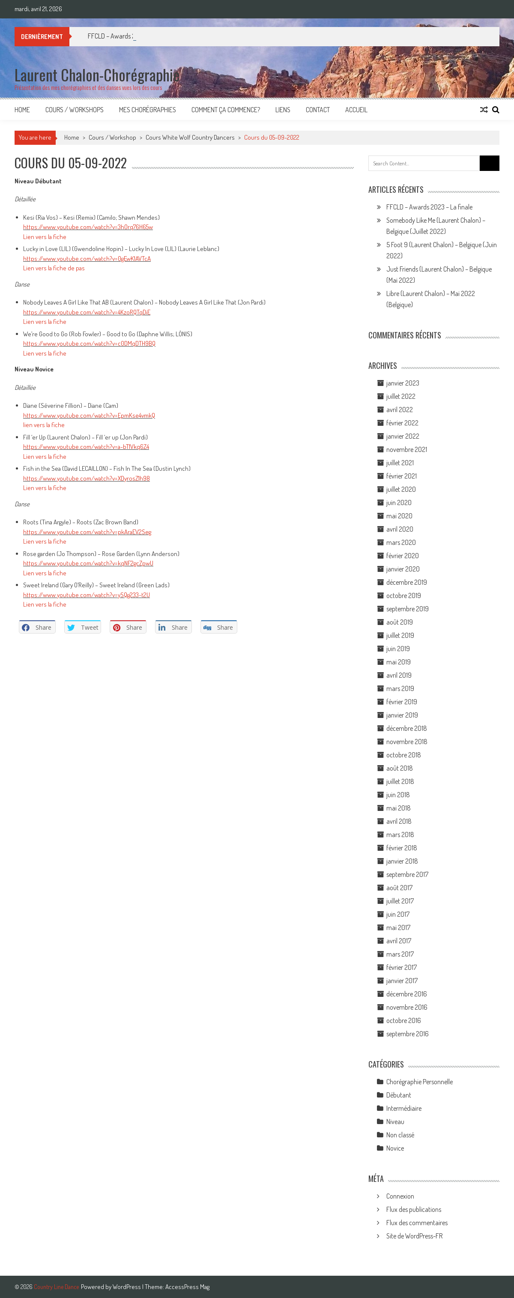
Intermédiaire (403, 1108)
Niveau (395, 1121)
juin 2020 (399, 502)
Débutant (398, 1095)
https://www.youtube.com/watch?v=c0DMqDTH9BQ (89, 343)
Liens (282, 109)
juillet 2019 (400, 635)
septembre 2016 (407, 1033)
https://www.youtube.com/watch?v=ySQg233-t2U (86, 595)
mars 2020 (401, 542)
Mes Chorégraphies (147, 109)
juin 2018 (398, 794)
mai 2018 (398, 808)
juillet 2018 (400, 781)
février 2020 (402, 555)
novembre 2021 (406, 449)
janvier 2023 (402, 383)
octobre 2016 (403, 1020)
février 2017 (401, 967)
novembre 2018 (406, 741)
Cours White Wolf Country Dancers (190, 137)
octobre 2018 (403, 755)
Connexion (400, 1196)
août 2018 (399, 768)
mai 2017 (398, 927)
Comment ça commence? (225, 109)
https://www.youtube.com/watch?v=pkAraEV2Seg (87, 532)
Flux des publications (413, 1209)
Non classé (400, 1135)
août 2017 (399, 887)
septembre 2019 (407, 608)
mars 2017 (400, 954)
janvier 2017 (402, 980)
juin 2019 (398, 648)
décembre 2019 (406, 582)
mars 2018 (400, 834)
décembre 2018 (406, 728)
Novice (395, 1148)
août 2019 (399, 622)
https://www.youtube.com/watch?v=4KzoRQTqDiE (86, 312)
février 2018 (401, 847)
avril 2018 (399, 821)
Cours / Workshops (74, 109)
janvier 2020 (403, 569)
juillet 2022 (400, 396)
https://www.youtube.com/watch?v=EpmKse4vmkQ (89, 415)
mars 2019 (400, 688)
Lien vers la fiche (44, 237)
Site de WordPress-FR (414, 1236)
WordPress (127, 1287)
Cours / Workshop (112, 137)
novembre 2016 (406, 1007)
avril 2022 (399, 409)
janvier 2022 (402, 436)
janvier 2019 (402, 715)
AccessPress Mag (187, 1287)
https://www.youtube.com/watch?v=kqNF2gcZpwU (88, 563)
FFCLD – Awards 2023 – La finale (429, 207)
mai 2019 (398, 662)
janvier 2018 (402, 861)
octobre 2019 (403, 595)
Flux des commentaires (417, 1222)
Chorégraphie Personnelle (419, 1081)
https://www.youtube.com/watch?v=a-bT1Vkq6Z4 (86, 447)
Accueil (356, 109)
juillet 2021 (400, 462)
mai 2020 (399, 515)
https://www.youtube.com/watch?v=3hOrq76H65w (88, 227)
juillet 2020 (401, 489)
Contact (318, 109)
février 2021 (401, 476)
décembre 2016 (406, 994)
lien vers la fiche (44, 425)
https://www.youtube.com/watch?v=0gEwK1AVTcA (87, 258)
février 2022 (402, 423)
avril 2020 (399, 529)
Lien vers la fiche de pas (54, 268)
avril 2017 (398, 940)
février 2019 (401, 701)
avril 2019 (399, 675)
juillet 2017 (400, 901)
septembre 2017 (407, 874)
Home (22, 109)
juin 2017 (397, 914)
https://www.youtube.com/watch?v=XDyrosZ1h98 (86, 478)
